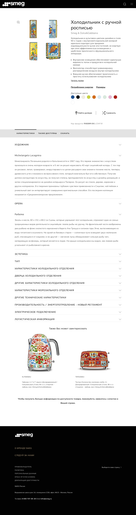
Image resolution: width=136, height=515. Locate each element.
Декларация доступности (27, 480)
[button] (18, 22)
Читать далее (77, 80)
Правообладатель (23, 467)
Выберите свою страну (111, 467)
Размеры (100, 87)
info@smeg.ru (46, 499)
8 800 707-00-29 (29, 499)
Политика (19, 470)
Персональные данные (25, 473)
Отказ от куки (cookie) (25, 477)
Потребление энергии (82, 87)
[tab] (25, 133)
